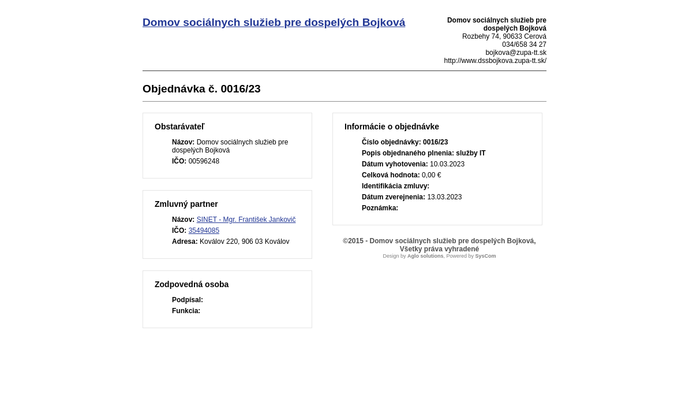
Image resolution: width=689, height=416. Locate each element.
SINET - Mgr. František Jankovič (246, 220)
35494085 (204, 230)
